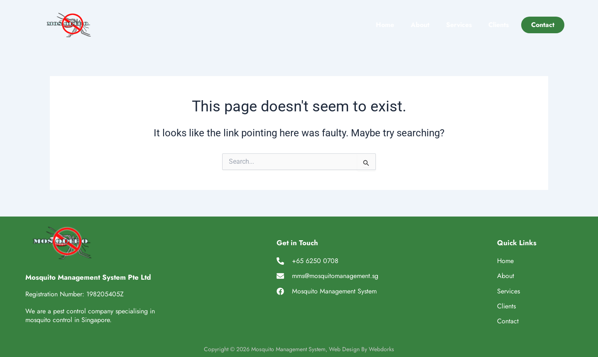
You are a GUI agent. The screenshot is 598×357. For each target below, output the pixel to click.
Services (459, 25)
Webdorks (381, 349)
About (420, 25)
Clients (498, 25)
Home (385, 25)
